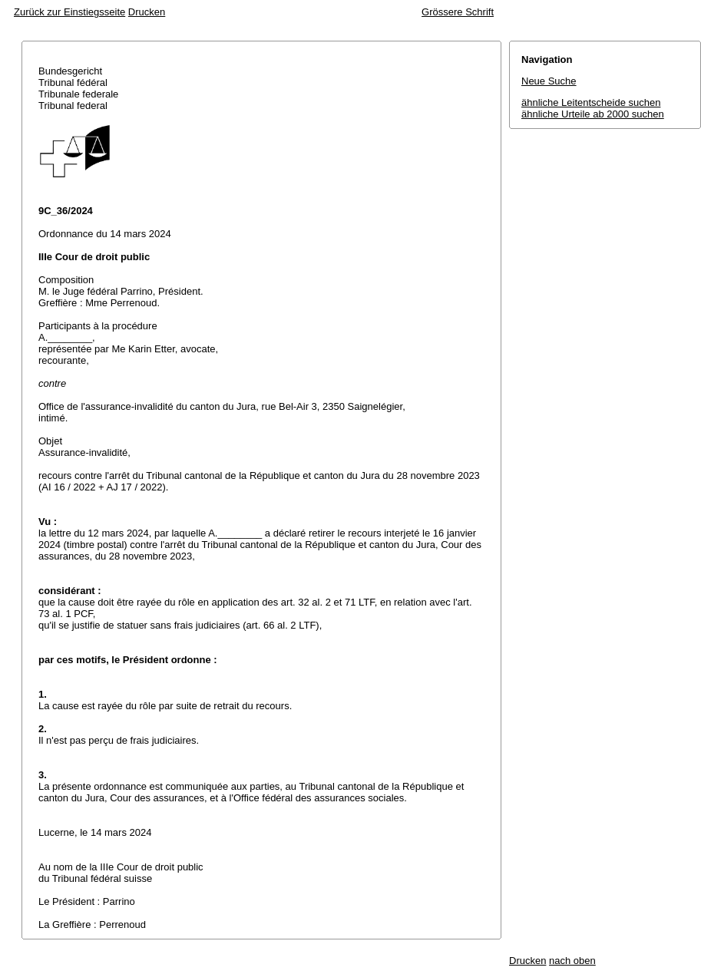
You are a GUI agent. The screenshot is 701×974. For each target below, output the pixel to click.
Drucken (146, 12)
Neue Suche (549, 81)
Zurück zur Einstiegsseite (69, 12)
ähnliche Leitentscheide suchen (590, 102)
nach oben (572, 960)
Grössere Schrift (458, 12)
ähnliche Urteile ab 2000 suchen (592, 114)
